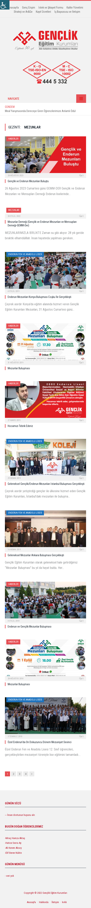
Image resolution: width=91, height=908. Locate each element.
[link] (4, 5)
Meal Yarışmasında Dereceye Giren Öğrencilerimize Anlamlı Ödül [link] (40, 111)
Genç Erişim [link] (28, 7)
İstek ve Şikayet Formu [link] (50, 7)
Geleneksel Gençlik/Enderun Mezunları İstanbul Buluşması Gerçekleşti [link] (46, 483)
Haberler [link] (13, 138)
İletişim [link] (55, 902)
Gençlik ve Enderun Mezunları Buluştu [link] (28, 181)
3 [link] (19, 773)
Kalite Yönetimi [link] (75, 7)
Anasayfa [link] (13, 7)
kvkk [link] (64, 902)
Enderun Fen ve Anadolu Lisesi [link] (25, 254)
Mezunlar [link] (13, 210)
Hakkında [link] (43, 902)
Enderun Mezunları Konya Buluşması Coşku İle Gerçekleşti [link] (39, 297)
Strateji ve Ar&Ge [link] (23, 11)
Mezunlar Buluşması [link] (19, 368)
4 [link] (25, 773)
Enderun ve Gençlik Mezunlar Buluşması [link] (29, 626)
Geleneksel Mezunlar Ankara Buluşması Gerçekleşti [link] (36, 555)
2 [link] (13, 773)
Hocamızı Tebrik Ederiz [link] (20, 426)
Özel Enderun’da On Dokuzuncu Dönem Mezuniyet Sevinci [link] (40, 742)
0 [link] (81, 175)
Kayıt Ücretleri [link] (43, 11)
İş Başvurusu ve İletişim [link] (67, 11)
